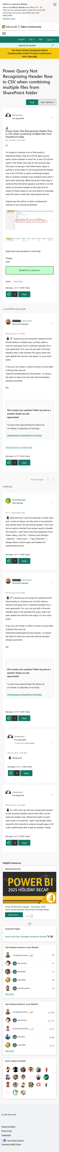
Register (21, 39)
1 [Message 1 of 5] (13, 288)
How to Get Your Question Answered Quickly (26, 936)
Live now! (32, 56)
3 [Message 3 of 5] (13, 456)
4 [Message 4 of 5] (15, 766)
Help (41, 39)
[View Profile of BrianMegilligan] (19, 499)
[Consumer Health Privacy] (29, 1144)
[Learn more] (14, 914)
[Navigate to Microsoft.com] (9, 26)
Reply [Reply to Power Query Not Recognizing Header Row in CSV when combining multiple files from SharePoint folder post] (24, 294)
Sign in (32, 39)
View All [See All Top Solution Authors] (9, 994)
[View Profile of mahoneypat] (26, 320)
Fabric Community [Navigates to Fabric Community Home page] (31, 26)
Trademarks (6, 1135)
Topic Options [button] (46, 102)
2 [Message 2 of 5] (13, 836)
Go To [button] (49, 39)
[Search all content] (36, 45)
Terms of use (6, 1131)
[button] (32, 102)
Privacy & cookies (8, 1126)
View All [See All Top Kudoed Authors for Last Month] (9, 1050)
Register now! (9, 18)
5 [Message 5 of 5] (13, 554)
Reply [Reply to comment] (24, 462)
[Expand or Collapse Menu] (4, 33)
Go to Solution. (33, 270)
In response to (24, 743)
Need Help (18, 281)
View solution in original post (19, 447)
